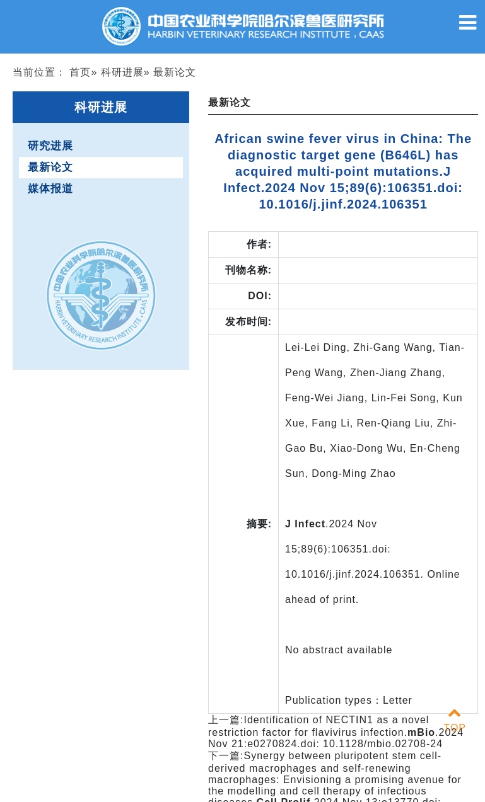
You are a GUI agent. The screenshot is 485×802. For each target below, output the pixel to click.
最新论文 (50, 167)
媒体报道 (50, 189)
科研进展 (122, 72)
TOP (454, 720)
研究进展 (50, 146)
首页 (80, 72)
